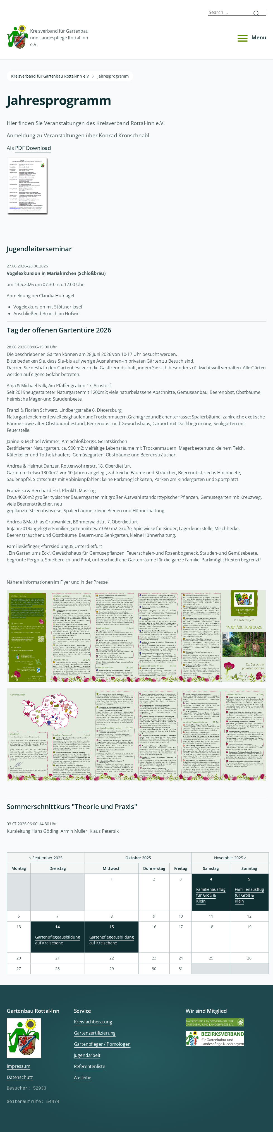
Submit (258, 13)
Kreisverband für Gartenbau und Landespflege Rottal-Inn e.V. (47, 38)
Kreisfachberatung (93, 1022)
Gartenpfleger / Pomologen (102, 1044)
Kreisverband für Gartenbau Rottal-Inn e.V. (50, 76)
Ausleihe (83, 1077)
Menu (251, 37)
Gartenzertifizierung (95, 1033)
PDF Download (33, 148)
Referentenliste (90, 1066)
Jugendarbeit (87, 1055)
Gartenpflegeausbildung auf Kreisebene (57, 940)
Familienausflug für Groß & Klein (211, 895)
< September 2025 (45, 857)
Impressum (18, 1066)
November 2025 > (230, 857)
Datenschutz (20, 1077)
